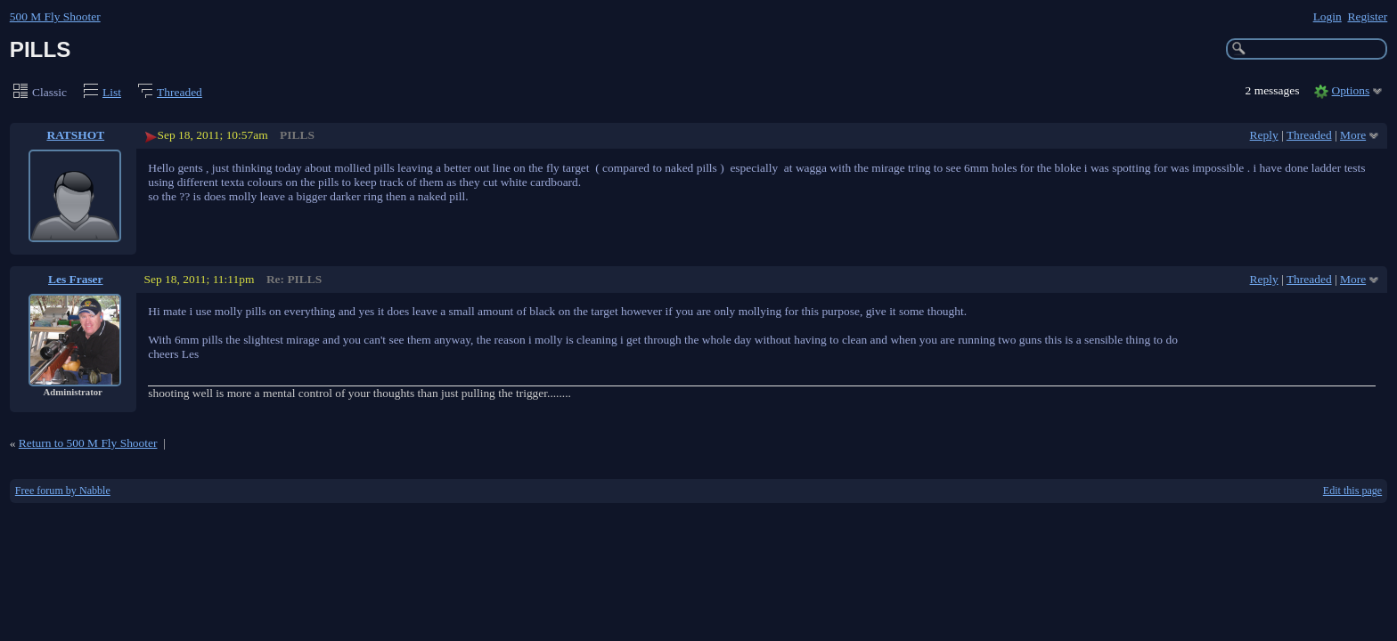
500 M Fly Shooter (55, 16)
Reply (1264, 135)
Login (1327, 16)
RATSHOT (75, 135)
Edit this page (1352, 490)
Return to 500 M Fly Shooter (88, 443)
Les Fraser (75, 279)
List (111, 92)
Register (1367, 16)
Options (1351, 90)
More (1353, 135)
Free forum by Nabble (62, 490)
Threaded (179, 92)
